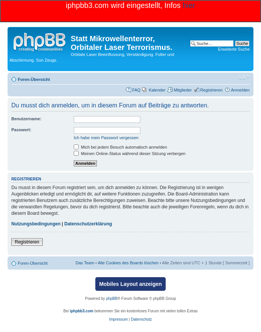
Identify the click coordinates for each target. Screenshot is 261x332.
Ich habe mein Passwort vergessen (106, 137)
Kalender (157, 90)
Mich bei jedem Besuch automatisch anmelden (120, 147)
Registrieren (211, 90)
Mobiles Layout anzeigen (130, 284)
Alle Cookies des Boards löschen (128, 263)
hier (189, 5)
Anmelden (240, 90)
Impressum (118, 319)
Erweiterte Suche (234, 49)
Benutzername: (26, 118)
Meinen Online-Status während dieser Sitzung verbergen (129, 153)
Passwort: (21, 129)
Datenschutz (141, 319)
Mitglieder (183, 90)
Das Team (85, 263)
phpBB (111, 298)
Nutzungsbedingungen (36, 224)
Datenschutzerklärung (88, 224)
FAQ (136, 90)
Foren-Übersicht (34, 79)
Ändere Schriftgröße (244, 77)
